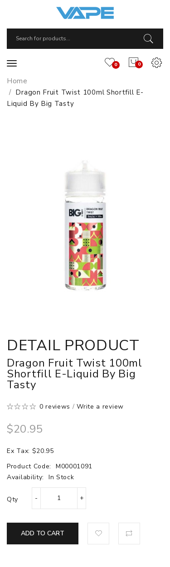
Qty (12, 499)
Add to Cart (42, 533)
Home (17, 81)
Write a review (100, 406)
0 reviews (54, 406)
